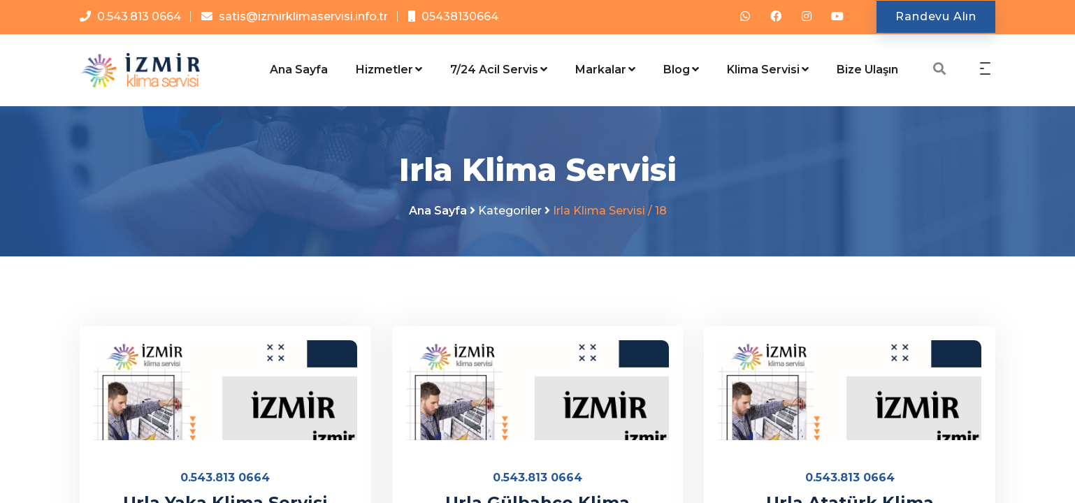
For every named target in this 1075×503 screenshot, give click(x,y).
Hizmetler (389, 69)
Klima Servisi (768, 69)
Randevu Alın (935, 16)
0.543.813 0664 (139, 16)
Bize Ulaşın (867, 69)
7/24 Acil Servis (498, 69)
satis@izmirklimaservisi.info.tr (303, 16)
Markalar (605, 69)
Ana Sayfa (299, 69)
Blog (681, 69)
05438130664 (459, 16)
